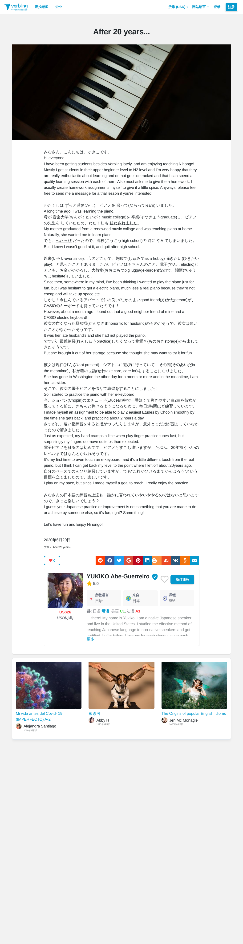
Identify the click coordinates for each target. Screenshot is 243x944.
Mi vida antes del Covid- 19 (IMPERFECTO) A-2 (39, 716)
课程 (172, 595)
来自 (135, 595)
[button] (178, 7)
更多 (90, 639)
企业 (58, 7)
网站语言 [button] (200, 7)
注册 (231, 7)
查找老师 (41, 7)
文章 (46, 547)
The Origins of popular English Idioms (194, 713)
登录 (217, 7)
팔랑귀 (94, 713)
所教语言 (102, 595)
